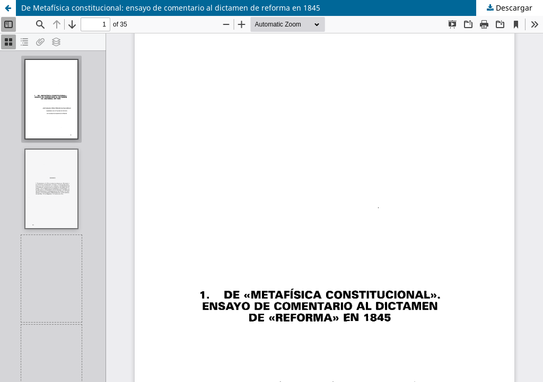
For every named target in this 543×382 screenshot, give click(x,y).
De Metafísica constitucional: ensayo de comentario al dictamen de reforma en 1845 (170, 8)
